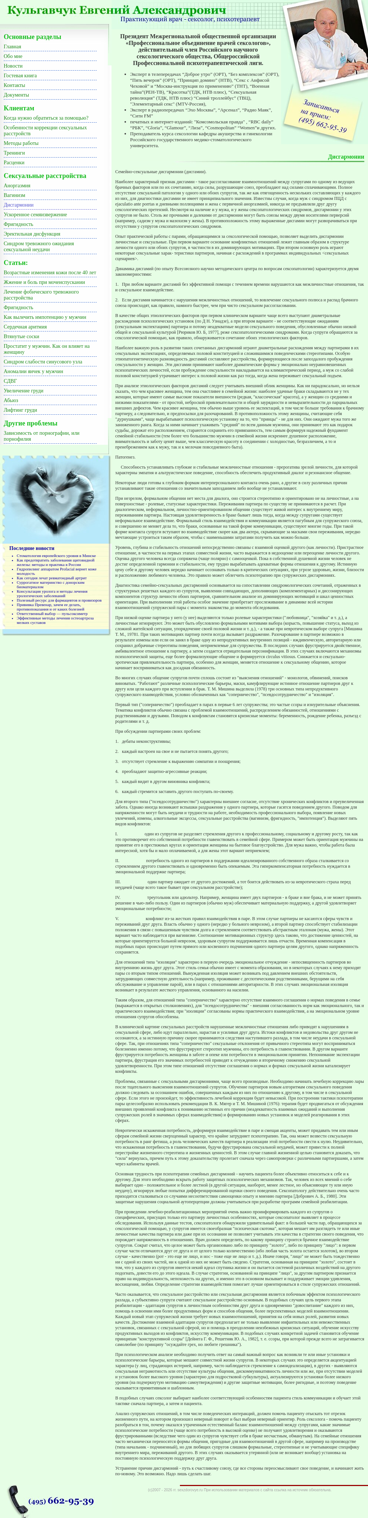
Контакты (14, 85)
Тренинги (14, 153)
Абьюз (11, 400)
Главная (12, 46)
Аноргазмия (17, 185)
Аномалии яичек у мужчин (33, 371)
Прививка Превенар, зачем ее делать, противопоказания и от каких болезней (50, 606)
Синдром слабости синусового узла (43, 362)
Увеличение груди (23, 391)
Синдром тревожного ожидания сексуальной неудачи (39, 246)
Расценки (14, 162)
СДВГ (10, 381)
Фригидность (18, 224)
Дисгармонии (18, 205)
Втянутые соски (21, 336)
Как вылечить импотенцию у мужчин (45, 317)
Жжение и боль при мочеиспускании (44, 282)
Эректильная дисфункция (32, 234)
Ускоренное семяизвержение (35, 214)
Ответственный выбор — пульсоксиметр (52, 613)
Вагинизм (14, 195)
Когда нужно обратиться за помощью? (46, 118)
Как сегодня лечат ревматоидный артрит (52, 578)
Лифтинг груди (20, 410)
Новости (13, 66)
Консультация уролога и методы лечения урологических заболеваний (52, 593)
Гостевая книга (20, 75)
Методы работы (21, 143)
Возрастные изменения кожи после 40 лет (50, 272)
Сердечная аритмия (25, 327)
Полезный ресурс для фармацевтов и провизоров (59, 600)
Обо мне (13, 56)
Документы (16, 95)
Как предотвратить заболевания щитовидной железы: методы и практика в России (55, 562)
